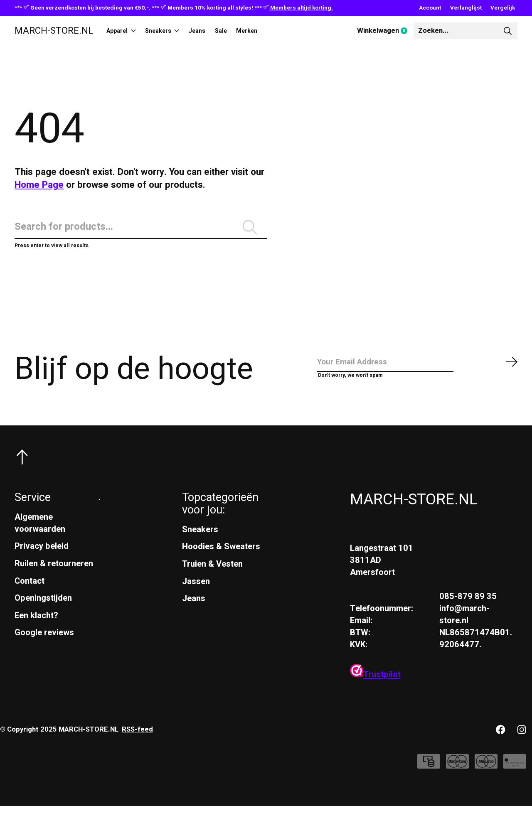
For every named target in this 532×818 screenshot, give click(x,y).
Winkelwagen (385, 31)
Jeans (216, 31)
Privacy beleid (42, 558)
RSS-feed (137, 742)
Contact (29, 593)
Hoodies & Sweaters (221, 559)
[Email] (417, 372)
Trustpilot (375, 686)
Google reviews (44, 645)
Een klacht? (36, 627)
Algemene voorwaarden (40, 535)
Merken (277, 31)
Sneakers (174, 31)
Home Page (39, 185)
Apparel (125, 31)
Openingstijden (43, 610)
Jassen (196, 593)
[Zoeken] (465, 30)
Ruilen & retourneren (54, 576)
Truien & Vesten (212, 576)
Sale (245, 31)
